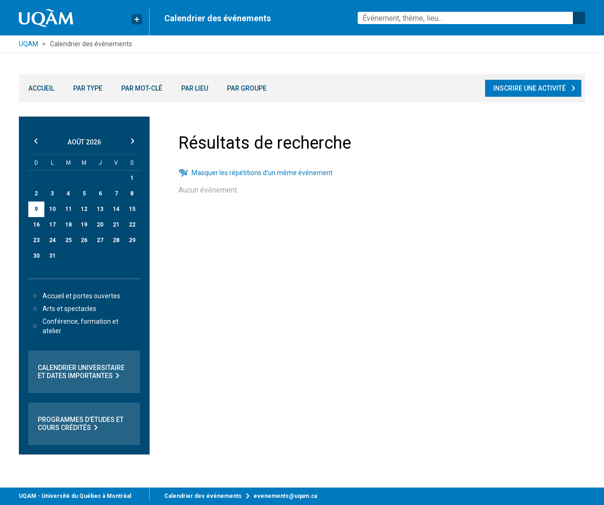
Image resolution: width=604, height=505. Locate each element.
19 (84, 224)
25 (68, 240)
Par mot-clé (141, 88)
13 (100, 209)
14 (116, 209)
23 (36, 240)
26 (84, 240)
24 (52, 240)
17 (52, 224)
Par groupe (247, 88)
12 (84, 209)
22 (132, 224)
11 (68, 209)
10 (52, 209)
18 (68, 224)
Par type (87, 88)
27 (100, 240)
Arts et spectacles (62, 308)
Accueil (41, 88)
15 (132, 209)
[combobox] (471, 18)
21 (116, 224)
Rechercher (579, 18)
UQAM (28, 44)
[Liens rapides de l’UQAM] (137, 19)
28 (116, 240)
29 (132, 240)
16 (36, 224)
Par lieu (194, 88)
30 (36, 255)
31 (52, 255)
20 (100, 224)
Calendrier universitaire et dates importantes (81, 372)
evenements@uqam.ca (285, 496)
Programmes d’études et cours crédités (81, 424)
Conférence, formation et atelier (73, 326)
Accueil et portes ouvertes (74, 296)
